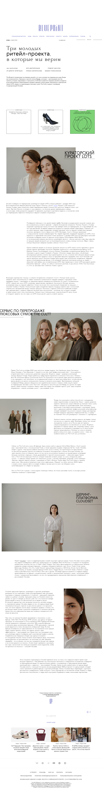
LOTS (58, 223)
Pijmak (38, 79)
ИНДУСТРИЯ (14, 40)
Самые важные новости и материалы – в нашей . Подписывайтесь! (51, 694)
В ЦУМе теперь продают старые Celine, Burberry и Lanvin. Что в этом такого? (81, 747)
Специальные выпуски (19, 36)
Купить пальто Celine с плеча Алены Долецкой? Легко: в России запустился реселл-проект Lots (61, 748)
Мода (8, 40)
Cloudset (23, 561)
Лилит (56, 205)
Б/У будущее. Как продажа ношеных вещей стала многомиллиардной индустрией (21, 748)
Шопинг (43, 743)
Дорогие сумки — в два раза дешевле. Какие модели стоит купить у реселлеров (41, 748)
